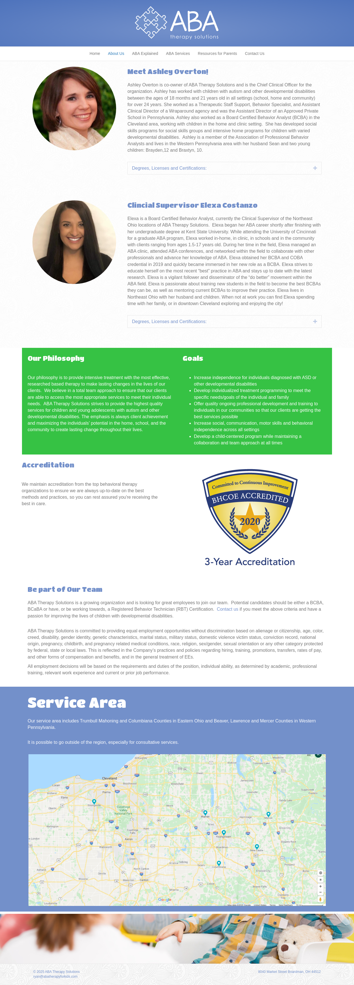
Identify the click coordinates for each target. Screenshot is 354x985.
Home (95, 53)
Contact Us (254, 53)
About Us (116, 53)
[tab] (224, 168)
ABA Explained (145, 53)
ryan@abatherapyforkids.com (55, 977)
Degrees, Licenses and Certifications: (169, 168)
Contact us (227, 609)
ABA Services (178, 53)
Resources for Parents (217, 53)
